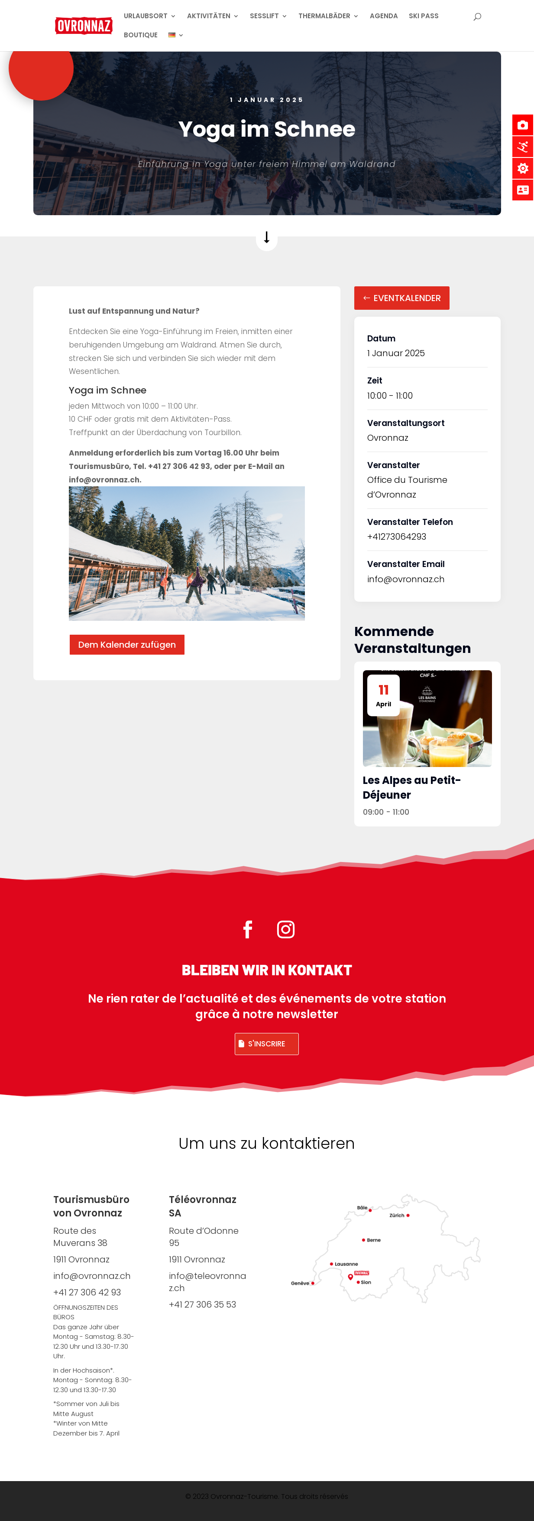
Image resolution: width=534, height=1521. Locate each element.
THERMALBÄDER (324, 16)
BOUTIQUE (141, 35)
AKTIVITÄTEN (208, 16)
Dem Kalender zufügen (127, 645)
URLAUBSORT (146, 16)
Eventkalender (407, 298)
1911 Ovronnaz (197, 1259)
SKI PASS (424, 16)
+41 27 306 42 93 (87, 1292)
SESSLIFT (264, 16)
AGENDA (384, 16)
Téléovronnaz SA (202, 1206)
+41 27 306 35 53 (202, 1304)
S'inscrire (266, 1044)
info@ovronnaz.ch (406, 579)
